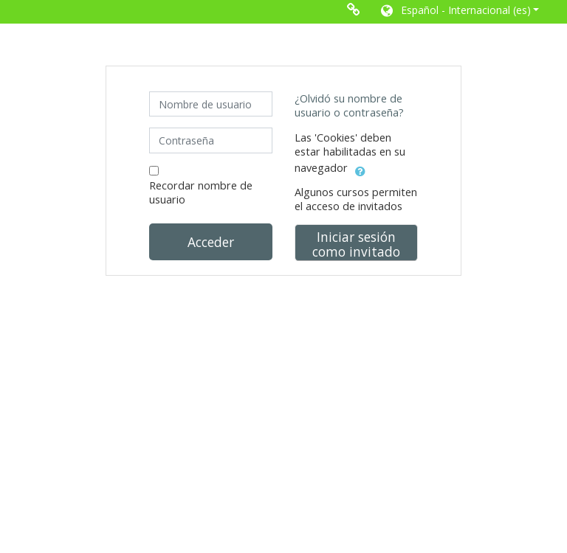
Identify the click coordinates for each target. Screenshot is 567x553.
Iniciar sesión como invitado (356, 244)
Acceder (211, 242)
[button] (459, 12)
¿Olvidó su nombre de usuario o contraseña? (349, 105)
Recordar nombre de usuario (200, 192)
